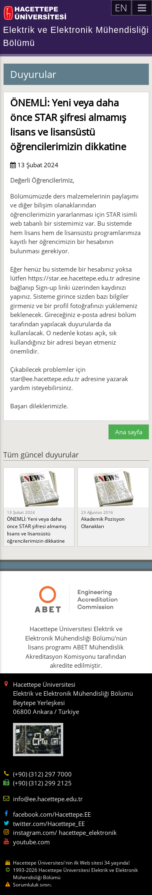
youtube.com (31, 842)
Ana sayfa (128, 432)
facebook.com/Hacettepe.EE (52, 814)
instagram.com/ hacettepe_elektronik (65, 832)
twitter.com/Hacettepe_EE (49, 824)
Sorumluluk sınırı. (32, 884)
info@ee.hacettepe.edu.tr (48, 799)
